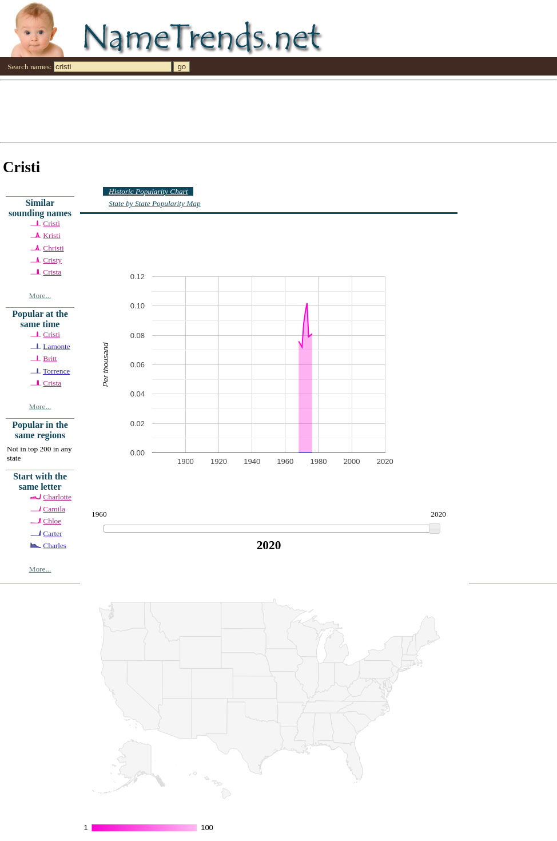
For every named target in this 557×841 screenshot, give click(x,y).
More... (40, 295)
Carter (52, 533)
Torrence (56, 371)
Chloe (52, 521)
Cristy (52, 260)
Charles (54, 545)
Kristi (51, 235)
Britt (50, 358)
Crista (52, 272)
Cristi (51, 223)
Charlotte (57, 497)
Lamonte (56, 346)
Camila (54, 509)
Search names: (29, 66)
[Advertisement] (169, 110)
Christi (53, 248)
